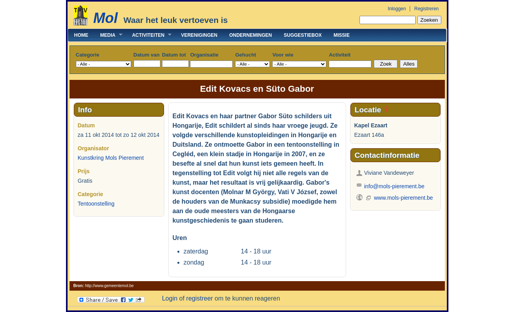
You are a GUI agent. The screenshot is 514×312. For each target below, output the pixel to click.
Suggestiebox (303, 35)
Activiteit (339, 55)
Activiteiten (148, 35)
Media (108, 35)
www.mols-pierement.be (403, 198)
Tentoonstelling (96, 203)
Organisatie (204, 55)
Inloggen (397, 8)
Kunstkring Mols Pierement (111, 158)
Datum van (147, 55)
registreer (199, 298)
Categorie (88, 55)
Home (81, 35)
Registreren (426, 8)
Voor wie (282, 55)
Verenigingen (199, 35)
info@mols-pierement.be (394, 186)
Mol (105, 18)
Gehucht (245, 55)
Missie (341, 35)
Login (169, 298)
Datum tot (174, 55)
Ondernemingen (250, 35)
